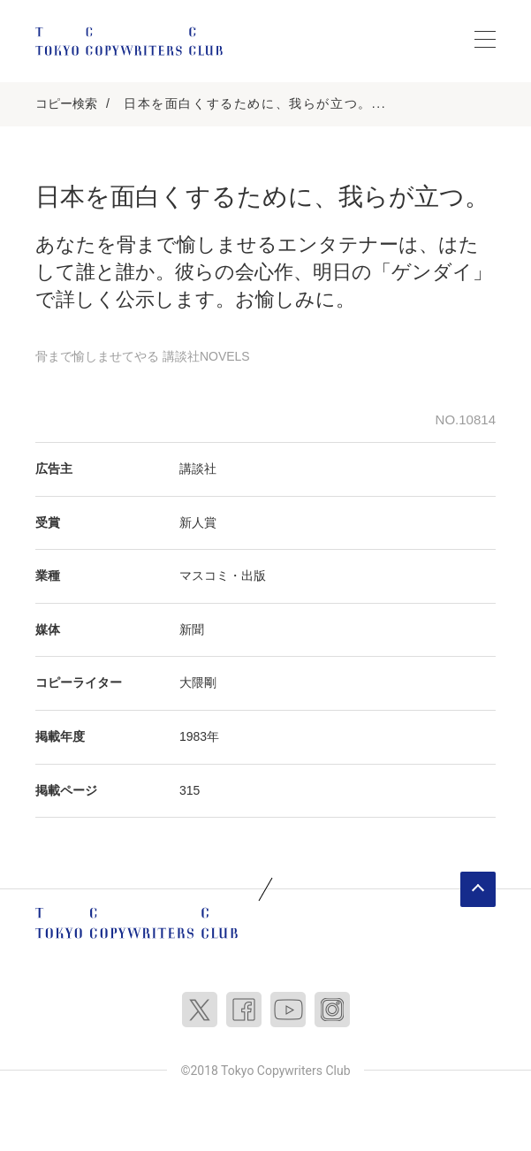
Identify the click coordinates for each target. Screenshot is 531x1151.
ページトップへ (478, 889)
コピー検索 (66, 103)
